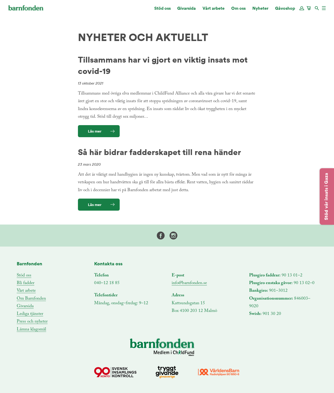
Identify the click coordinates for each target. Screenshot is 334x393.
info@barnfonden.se (189, 283)
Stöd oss (162, 10)
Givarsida (186, 10)
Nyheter (260, 10)
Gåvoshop (285, 10)
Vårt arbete (213, 10)
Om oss (238, 10)
